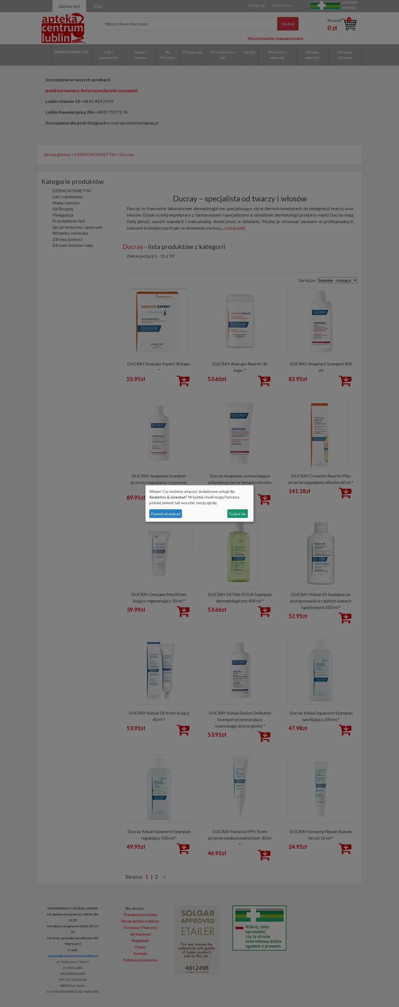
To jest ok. (237, 513)
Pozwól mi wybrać (166, 513)
